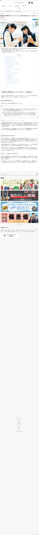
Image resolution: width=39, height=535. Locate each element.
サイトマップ (19, 429)
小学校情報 (17, 230)
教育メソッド (25, 230)
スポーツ (33, 230)
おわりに (6, 85)
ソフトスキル (13, 230)
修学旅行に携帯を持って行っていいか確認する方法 (12, 63)
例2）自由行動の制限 (9, 78)
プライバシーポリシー (19, 425)
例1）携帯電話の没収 (9, 76)
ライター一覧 (19, 419)
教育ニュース (3, 231)
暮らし (19, 8)
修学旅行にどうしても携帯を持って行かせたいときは (12, 69)
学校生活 (5, 19)
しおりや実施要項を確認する (10, 65)
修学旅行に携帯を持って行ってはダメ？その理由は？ (12, 56)
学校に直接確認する (8, 67)
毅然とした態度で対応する (9, 83)
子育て (36, 230)
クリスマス (21, 231)
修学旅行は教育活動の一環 (9, 58)
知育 (30, 230)
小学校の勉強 (32, 231)
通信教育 (9, 231)
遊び (28, 230)
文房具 (24, 231)
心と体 (10, 6)
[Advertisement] (19, 246)
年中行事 (2, 230)
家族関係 (12, 231)
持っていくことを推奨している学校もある (12, 62)
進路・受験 (24, 6)
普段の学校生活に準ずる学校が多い (11, 60)
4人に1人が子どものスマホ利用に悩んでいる (12, 81)
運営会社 (19, 421)
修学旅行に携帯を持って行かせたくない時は (11, 79)
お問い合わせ (19, 423)
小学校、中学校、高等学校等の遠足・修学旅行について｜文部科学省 (14, 120)
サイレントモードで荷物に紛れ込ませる (11, 72)
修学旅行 (2, 19)
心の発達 (21, 230)
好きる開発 (16, 6)
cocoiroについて (19, 417)
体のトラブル (17, 231)
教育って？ (4, 6)
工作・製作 (27, 231)
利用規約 (19, 427)
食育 (6, 231)
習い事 (9, 230)
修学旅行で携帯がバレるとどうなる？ (10, 74)
